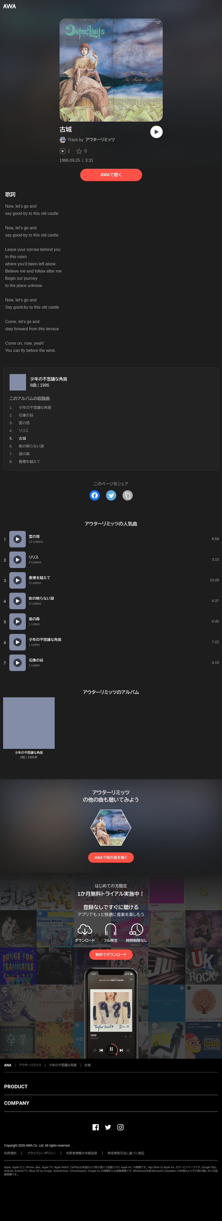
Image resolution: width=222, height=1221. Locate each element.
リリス (23, 431)
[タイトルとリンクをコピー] (127, 495)
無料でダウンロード (110, 955)
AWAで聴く (110, 175)
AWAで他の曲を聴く (110, 857)
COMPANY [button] (16, 1103)
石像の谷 (26, 415)
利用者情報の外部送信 (81, 1153)
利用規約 (10, 1153)
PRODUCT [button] (16, 1086)
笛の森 (24, 454)
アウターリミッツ (100, 140)
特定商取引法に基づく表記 (126, 1153)
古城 (87, 1065)
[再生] (156, 132)
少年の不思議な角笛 (48, 379)
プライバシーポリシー (41, 1153)
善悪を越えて (29, 462)
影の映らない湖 (31, 446)
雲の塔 (24, 423)
